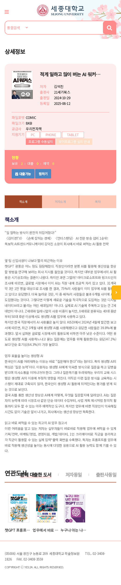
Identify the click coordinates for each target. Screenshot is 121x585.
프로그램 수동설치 (40, 141)
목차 (97, 201)
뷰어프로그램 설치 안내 (74, 141)
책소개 (23, 201)
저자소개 (60, 201)
